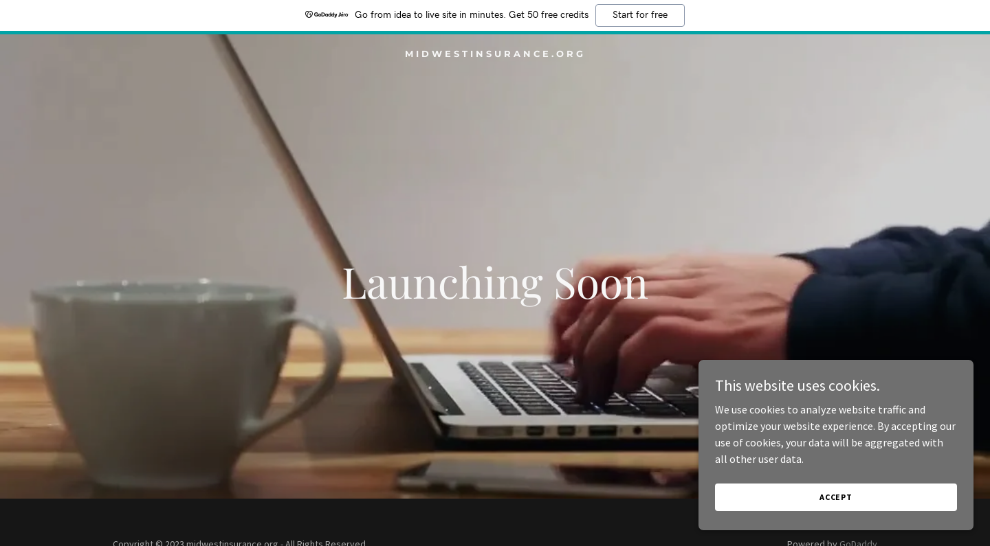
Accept (836, 497)
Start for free (640, 15)
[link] (495, 53)
